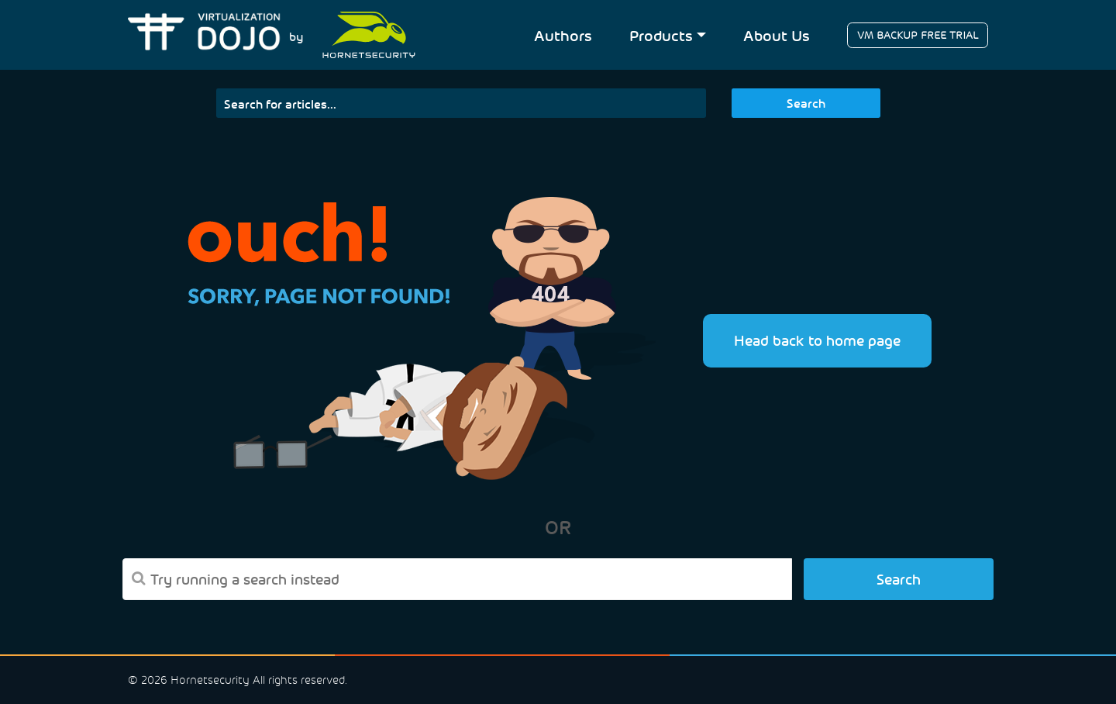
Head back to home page (817, 340)
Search (806, 103)
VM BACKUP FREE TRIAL (917, 35)
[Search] (461, 103)
